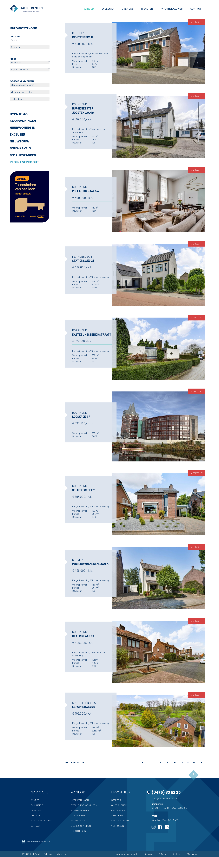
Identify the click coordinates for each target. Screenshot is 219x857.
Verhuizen (117, 825)
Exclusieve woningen (84, 805)
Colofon (149, 854)
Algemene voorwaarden (127, 854)
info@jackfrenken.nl (165, 798)
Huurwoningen (29, 127)
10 (174, 762)
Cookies (176, 854)
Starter (116, 800)
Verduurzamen (120, 820)
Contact (35, 825)
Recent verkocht (29, 162)
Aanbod (35, 800)
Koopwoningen (29, 121)
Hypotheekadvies (41, 820)
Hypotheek (29, 114)
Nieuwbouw (29, 141)
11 (182, 762)
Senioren (117, 815)
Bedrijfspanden (29, 155)
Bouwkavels (29, 148)
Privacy (162, 854)
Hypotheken (78, 830)
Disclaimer (192, 854)
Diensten (36, 815)
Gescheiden (118, 810)
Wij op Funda (36, 841)
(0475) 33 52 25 (166, 792)
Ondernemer (119, 805)
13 (194, 762)
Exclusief (29, 134)
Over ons (36, 810)
